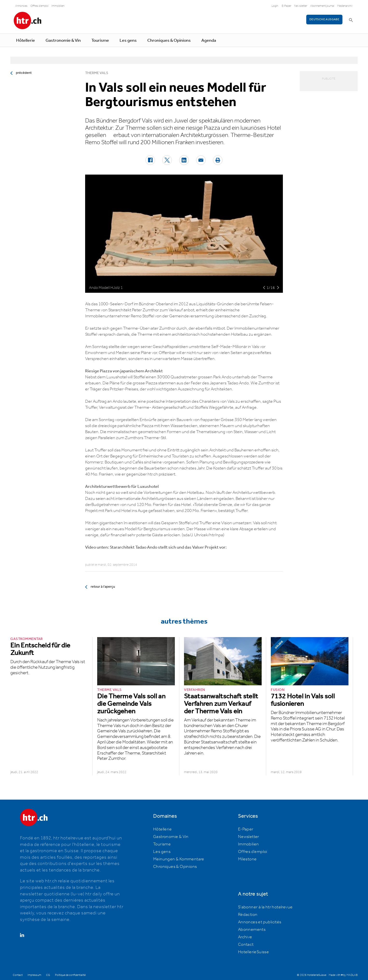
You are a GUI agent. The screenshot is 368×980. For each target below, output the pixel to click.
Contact (246, 944)
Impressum (34, 975)
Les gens (128, 40)
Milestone (247, 859)
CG (48, 975)
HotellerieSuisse (253, 952)
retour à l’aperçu (103, 586)
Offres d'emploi (39, 6)
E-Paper (286, 6)
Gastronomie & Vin (63, 40)
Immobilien (57, 6)
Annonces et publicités (259, 922)
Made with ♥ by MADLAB (343, 975)
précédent (24, 73)
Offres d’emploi (252, 851)
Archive (245, 937)
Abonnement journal (322, 6)
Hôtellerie (25, 40)
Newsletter (300, 6)
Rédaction (248, 914)
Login (275, 6)
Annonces (21, 6)
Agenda (208, 40)
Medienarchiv (345, 6)
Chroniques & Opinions (169, 40)
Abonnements (252, 929)
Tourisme (100, 40)
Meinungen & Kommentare (178, 859)
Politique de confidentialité (70, 975)
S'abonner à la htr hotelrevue (265, 907)
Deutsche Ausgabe (324, 19)
